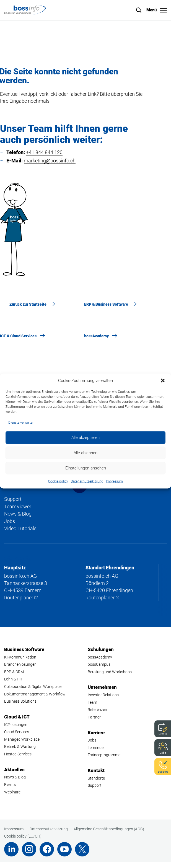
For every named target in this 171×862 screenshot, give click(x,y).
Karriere (96, 732)
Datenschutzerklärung (87, 481)
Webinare (12, 792)
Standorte (96, 778)
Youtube (64, 849)
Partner (94, 717)
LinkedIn (11, 849)
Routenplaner (18, 597)
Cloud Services (16, 732)
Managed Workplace (22, 739)
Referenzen (97, 709)
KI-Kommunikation (20, 657)
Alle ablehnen (85, 452)
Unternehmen (102, 687)
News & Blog (18, 514)
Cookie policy (58, 481)
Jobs (163, 752)
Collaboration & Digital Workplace (32, 686)
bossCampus (99, 664)
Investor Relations (103, 695)
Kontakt (96, 770)
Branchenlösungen (20, 664)
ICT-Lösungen (15, 724)
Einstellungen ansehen (85, 468)
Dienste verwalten (21, 422)
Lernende (95, 747)
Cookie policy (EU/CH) (23, 836)
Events (163, 733)
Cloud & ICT (17, 717)
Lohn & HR (13, 679)
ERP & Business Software (106, 304)
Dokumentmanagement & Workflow (35, 694)
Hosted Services (18, 754)
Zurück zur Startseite (27, 304)
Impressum (114, 481)
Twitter (82, 849)
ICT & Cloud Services (18, 336)
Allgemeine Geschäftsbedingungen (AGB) (109, 829)
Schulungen (101, 649)
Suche (139, 10)
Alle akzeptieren (85, 437)
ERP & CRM (14, 672)
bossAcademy (96, 336)
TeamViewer (17, 506)
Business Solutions (20, 701)
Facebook (47, 849)
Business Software (24, 649)
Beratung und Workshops (110, 672)
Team (92, 702)
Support (163, 771)
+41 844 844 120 (44, 152)
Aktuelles (14, 769)
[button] (162, 380)
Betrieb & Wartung (20, 746)
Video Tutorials (20, 528)
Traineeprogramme (104, 755)
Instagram (29, 849)
